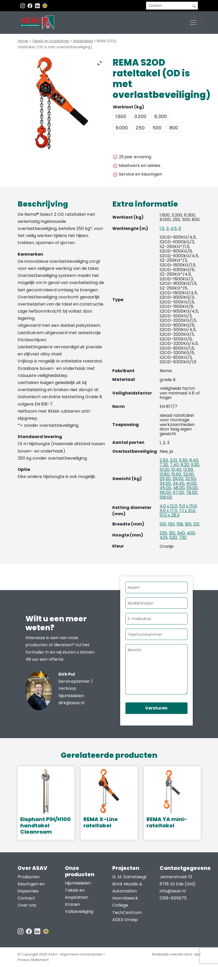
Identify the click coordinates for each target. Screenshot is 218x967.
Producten (28, 877)
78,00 (191, 493)
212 (196, 524)
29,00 (178, 479)
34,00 (165, 483)
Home (23, 41)
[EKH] (45, 5)
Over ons (27, 905)
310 (172, 533)
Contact (26, 898)
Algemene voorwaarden (81, 954)
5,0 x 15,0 (188, 506)
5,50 (183, 460)
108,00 (166, 497)
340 (181, 533)
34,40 (178, 483)
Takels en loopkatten (50, 41)
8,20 (185, 465)
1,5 (162, 228)
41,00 (191, 483)
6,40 (193, 460)
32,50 (190, 479)
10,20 (164, 469)
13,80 (164, 474)
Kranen (72, 904)
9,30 (195, 465)
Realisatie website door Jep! (176, 954)
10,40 (176, 469)
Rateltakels (83, 41)
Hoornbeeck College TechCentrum (126, 905)
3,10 (173, 460)
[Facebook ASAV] (30, 5)
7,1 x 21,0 (187, 511)
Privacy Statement (33, 960)
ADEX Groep (125, 920)
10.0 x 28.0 (170, 515)
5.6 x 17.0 (168, 511)
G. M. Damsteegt (129, 877)
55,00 (192, 488)
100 (163, 524)
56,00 (165, 493)
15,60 (176, 474)
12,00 (188, 469)
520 (173, 537)
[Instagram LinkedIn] (38, 5)
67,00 (178, 493)
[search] (172, 6)
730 (182, 537)
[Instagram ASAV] (23, 5)
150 (171, 524)
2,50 (164, 460)
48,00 (179, 488)
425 (164, 537)
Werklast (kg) (128, 107)
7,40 (174, 465)
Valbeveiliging (79, 911)
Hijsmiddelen (78, 883)
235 (163, 533)
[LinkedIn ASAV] (37, 931)
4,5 (173, 228)
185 (188, 524)
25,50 (165, 479)
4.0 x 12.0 (168, 506)
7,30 (164, 465)
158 (179, 524)
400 (191, 533)
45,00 (165, 488)
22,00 (188, 474)
